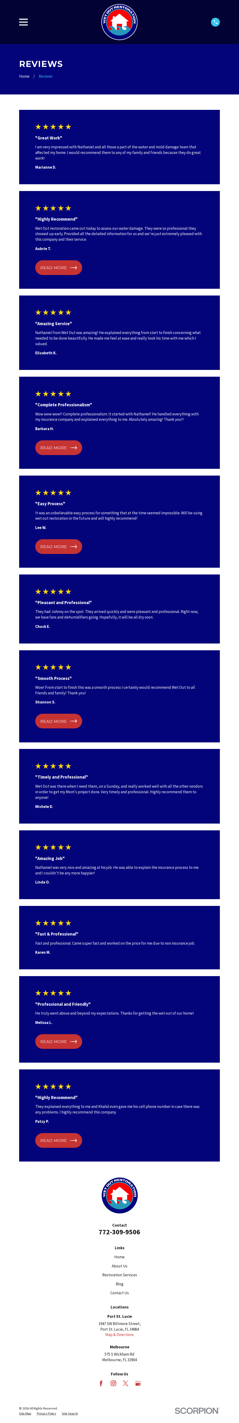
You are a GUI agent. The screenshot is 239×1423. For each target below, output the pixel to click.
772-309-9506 (119, 1232)
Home (119, 1256)
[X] (125, 1383)
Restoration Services (119, 1274)
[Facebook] (101, 1383)
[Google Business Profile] (138, 1383)
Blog (119, 1284)
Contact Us (119, 1292)
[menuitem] (25, 1413)
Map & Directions (119, 1334)
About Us (119, 1266)
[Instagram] (113, 1383)
